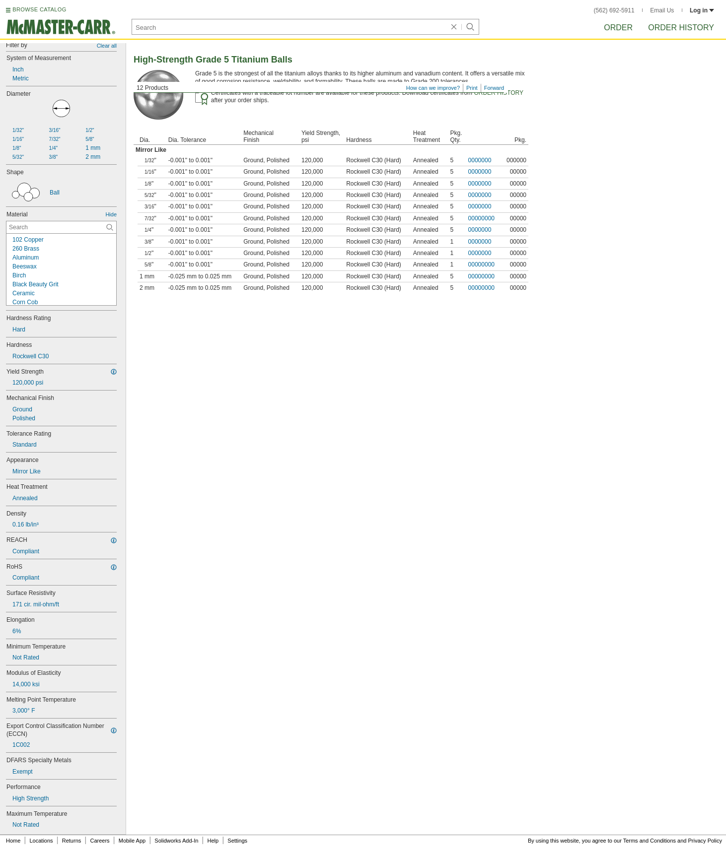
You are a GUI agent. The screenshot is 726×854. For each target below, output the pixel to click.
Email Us (662, 10)
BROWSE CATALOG (39, 9)
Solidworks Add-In (176, 841)
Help (213, 841)
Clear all (107, 46)
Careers (99, 841)
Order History (681, 27)
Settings (237, 841)
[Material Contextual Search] (61, 227)
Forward (494, 88)
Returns (71, 841)
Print (472, 88)
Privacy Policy (705, 841)
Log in (702, 10)
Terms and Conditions (649, 841)
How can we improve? (433, 88)
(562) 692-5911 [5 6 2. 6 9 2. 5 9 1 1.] (614, 10)
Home (13, 841)
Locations (41, 841)
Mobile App (132, 841)
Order (618, 27)
